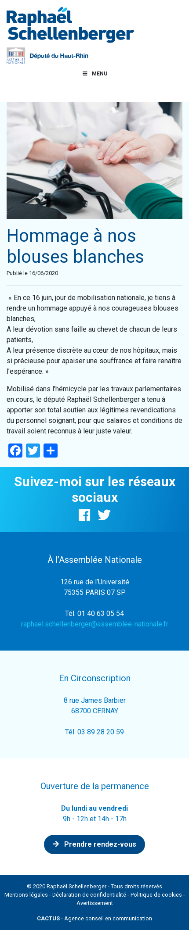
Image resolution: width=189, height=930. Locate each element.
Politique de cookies (156, 894)
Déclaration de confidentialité (89, 894)
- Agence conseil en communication (94, 918)
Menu (94, 74)
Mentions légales (26, 894)
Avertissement (94, 903)
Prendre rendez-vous (94, 844)
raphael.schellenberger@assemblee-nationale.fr (94, 624)
